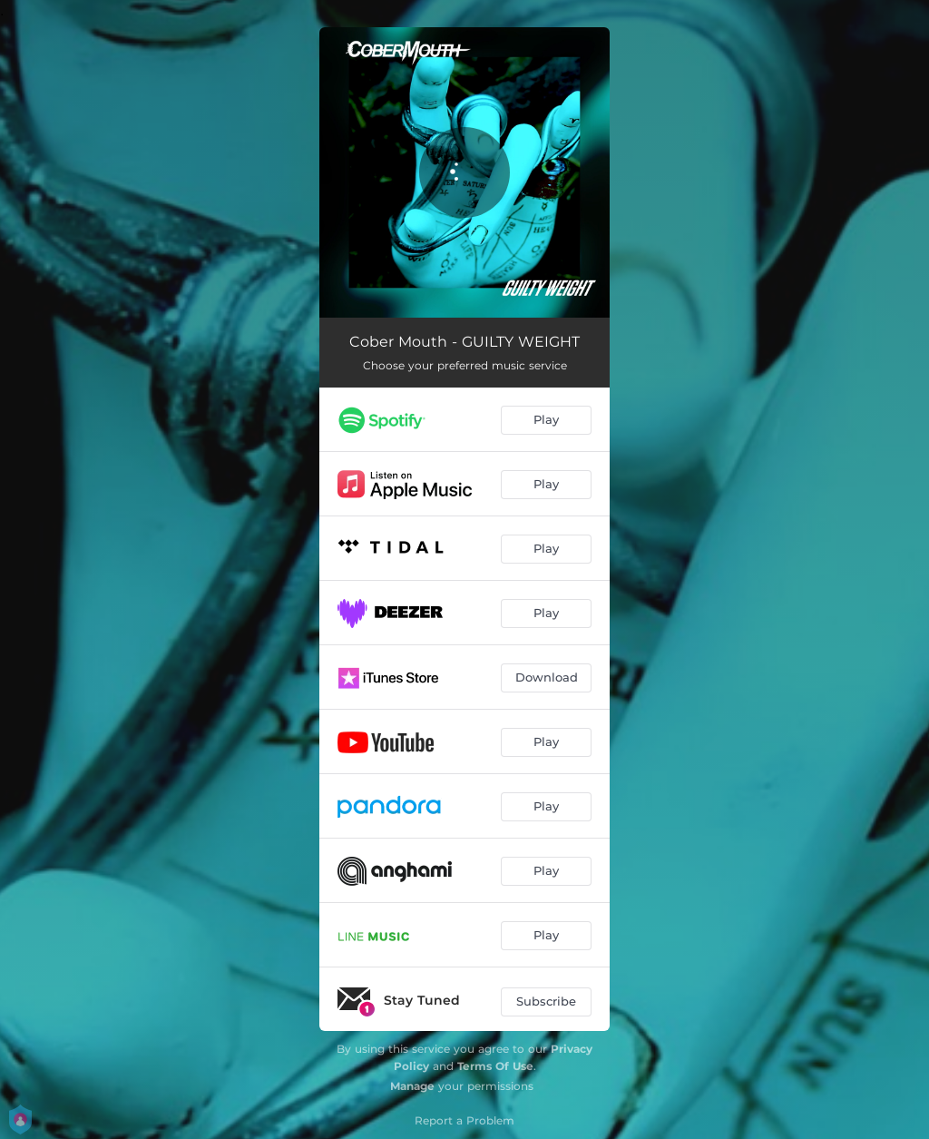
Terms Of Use (495, 1066)
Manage (412, 1086)
